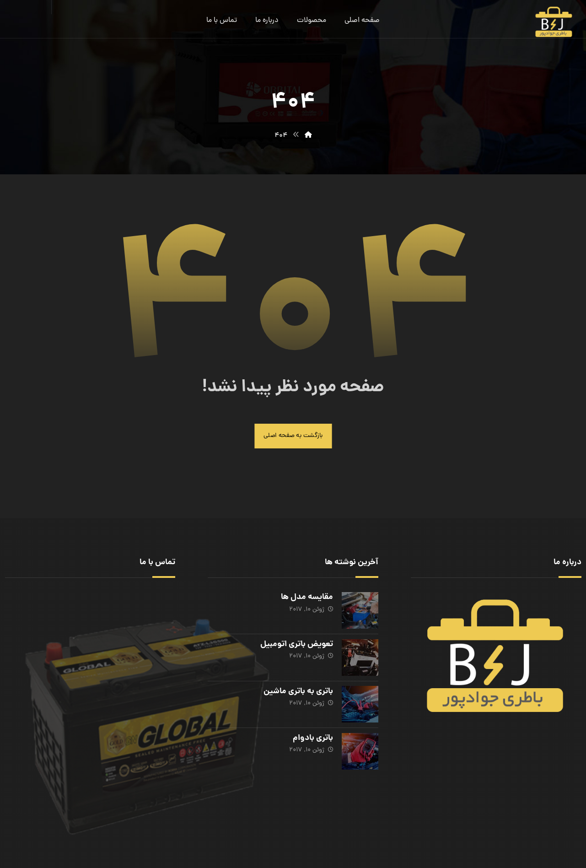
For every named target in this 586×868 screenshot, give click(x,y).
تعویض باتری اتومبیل (296, 644)
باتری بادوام (312, 737)
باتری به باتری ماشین (298, 690)
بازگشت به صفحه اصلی (293, 436)
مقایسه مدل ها (306, 598)
